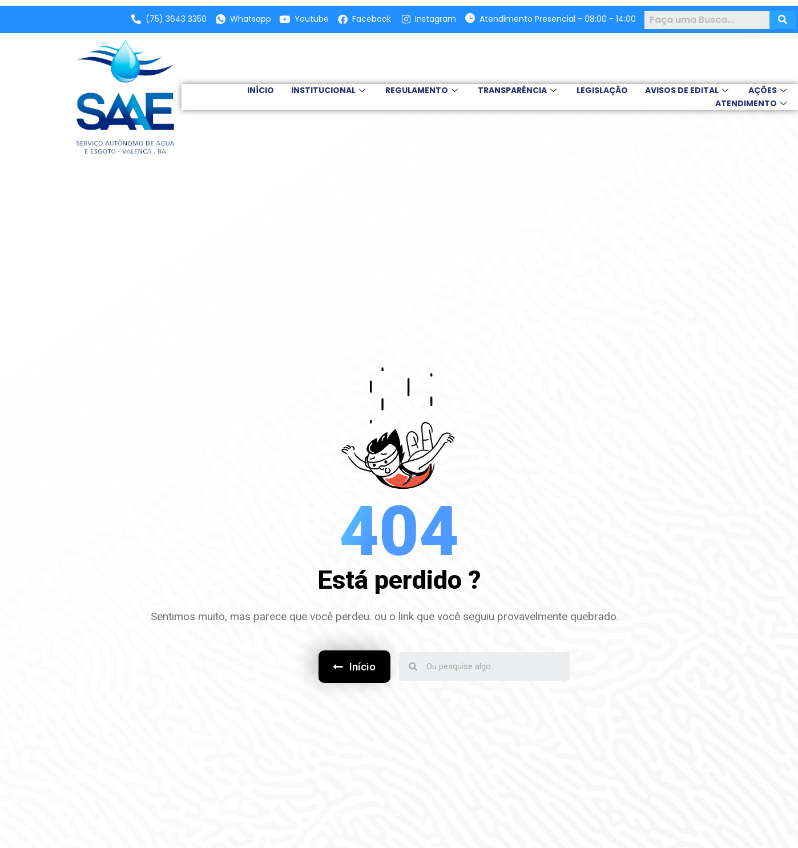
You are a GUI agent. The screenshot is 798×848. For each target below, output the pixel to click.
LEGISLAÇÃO (602, 90)
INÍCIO (260, 90)
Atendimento (752, 103)
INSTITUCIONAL (329, 90)
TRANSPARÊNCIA (518, 90)
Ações (768, 90)
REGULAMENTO (423, 90)
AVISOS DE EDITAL (688, 90)
